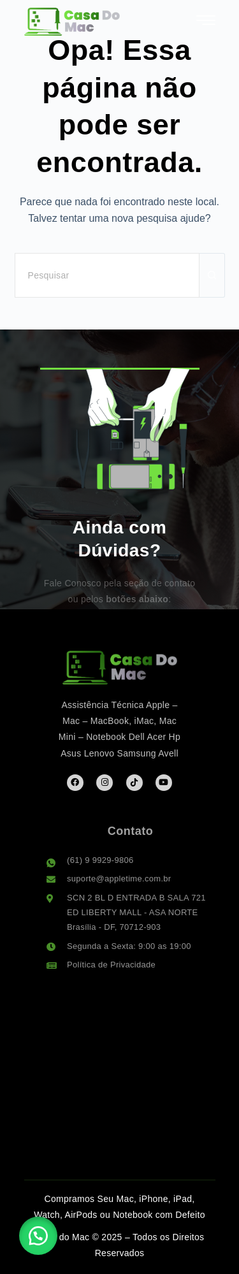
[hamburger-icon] (206, 22)
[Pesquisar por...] (107, 275)
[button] (38, 1236)
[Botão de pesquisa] (212, 275)
